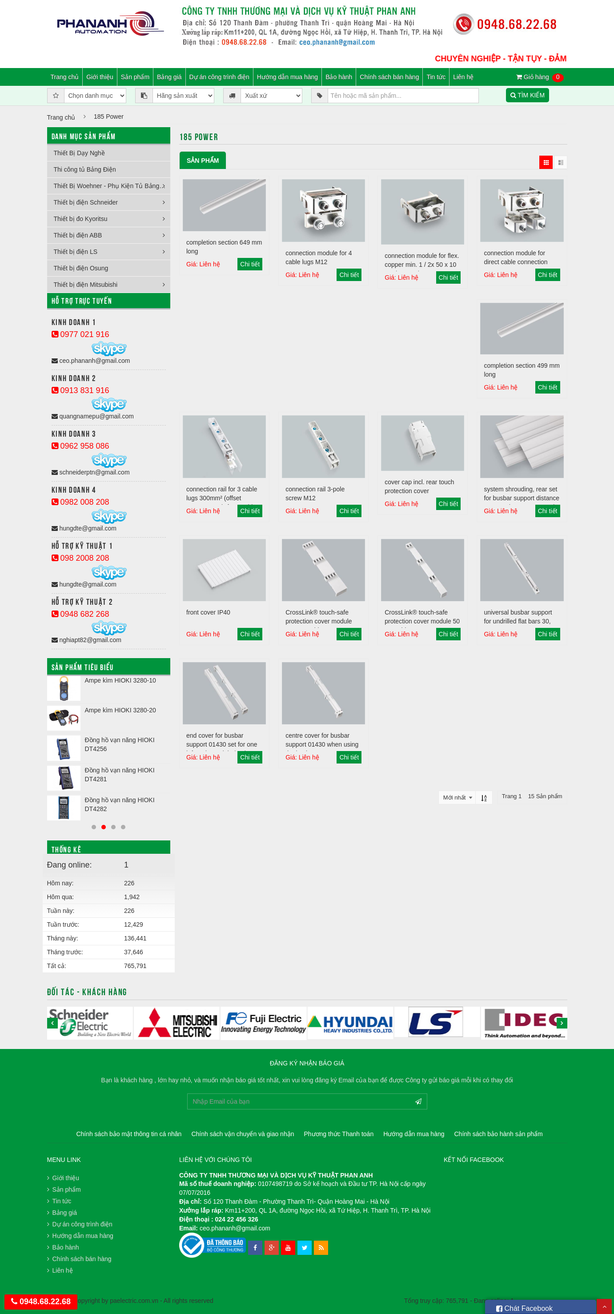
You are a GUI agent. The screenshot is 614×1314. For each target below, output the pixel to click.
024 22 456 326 (236, 1219)
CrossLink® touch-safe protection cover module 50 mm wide (422, 621)
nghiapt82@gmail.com (86, 639)
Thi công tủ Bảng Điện (85, 169)
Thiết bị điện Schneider (86, 202)
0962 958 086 (80, 446)
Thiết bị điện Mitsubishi (86, 284)
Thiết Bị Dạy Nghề (79, 153)
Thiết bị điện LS (76, 251)
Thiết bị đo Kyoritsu (81, 218)
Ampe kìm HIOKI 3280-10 (120, 680)
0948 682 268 (80, 614)
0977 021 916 (80, 334)
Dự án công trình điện (219, 76)
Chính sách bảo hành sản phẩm (498, 1133)
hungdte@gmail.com (84, 528)
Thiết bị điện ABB (78, 235)
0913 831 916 (80, 390)
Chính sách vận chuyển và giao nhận (242, 1133)
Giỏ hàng (540, 77)
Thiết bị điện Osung (81, 268)
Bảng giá (169, 76)
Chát (524, 1307)
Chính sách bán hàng (389, 76)
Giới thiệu (99, 76)
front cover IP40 (208, 612)
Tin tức (435, 76)
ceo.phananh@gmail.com (91, 360)
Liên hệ (463, 76)
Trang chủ (65, 76)
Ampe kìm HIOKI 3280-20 (120, 710)
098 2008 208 (80, 558)
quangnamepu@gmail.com (93, 416)
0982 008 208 (80, 502)
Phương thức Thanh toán (338, 1133)
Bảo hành (338, 76)
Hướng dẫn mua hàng (287, 76)
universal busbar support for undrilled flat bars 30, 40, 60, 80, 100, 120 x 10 (518, 621)
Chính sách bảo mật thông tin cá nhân (128, 1133)
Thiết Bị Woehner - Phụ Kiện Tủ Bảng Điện (112, 185)
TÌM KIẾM (527, 95)
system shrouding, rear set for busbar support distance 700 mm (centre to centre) (521, 498)
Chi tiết (250, 264)
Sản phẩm (135, 76)
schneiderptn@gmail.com (91, 472)
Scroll (604, 1306)
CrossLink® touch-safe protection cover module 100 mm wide (318, 621)
